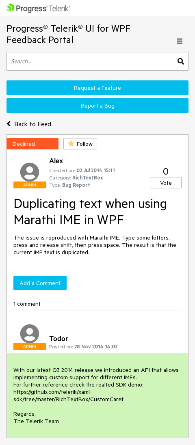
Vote (166, 182)
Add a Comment (40, 283)
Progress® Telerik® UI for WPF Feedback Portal (68, 33)
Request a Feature (97, 87)
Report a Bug (98, 105)
